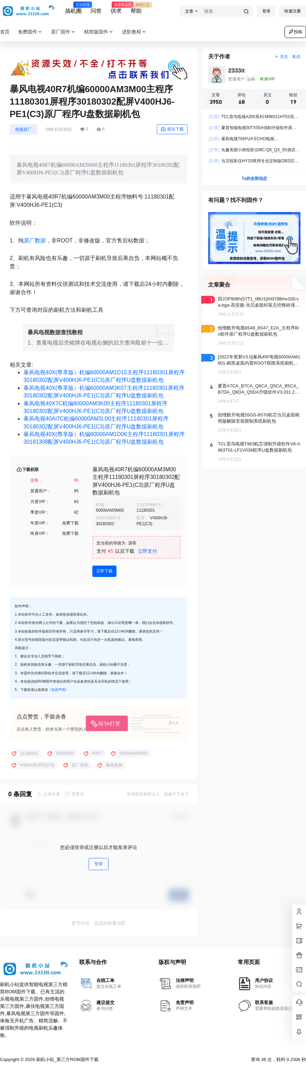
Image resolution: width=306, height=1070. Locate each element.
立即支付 (147, 551)
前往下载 (172, 129)
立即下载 (104, 571)
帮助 (136, 8)
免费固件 (30, 31)
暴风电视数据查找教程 (55, 332)
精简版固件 (99, 31)
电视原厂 (23, 129)
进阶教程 (134, 31)
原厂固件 (63, 31)
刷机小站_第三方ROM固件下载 (66, 1059)
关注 (281, 56)
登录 (266, 11)
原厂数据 (35, 240)
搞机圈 (73, 8)
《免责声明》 (58, 690)
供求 (116, 8)
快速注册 (292, 11)
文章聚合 (219, 285)
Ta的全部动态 (254, 178)
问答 (96, 11)
